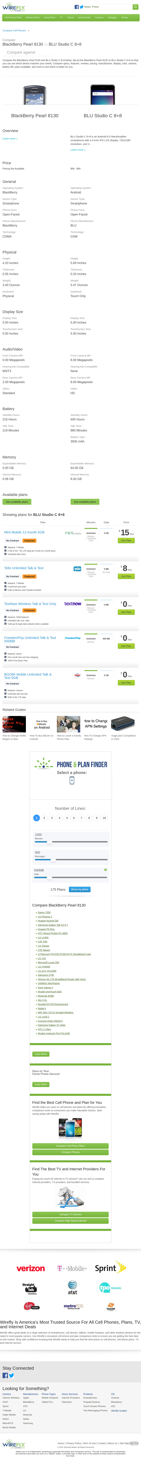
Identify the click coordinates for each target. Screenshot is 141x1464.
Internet (70, 17)
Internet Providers (69, 1397)
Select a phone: (72, 772)
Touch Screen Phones (92, 1406)
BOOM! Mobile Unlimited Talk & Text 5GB (28, 676)
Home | (61, 1442)
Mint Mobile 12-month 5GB (24, 532)
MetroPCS (8, 1422)
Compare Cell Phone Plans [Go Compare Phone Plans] (70, 1146)
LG (24, 1410)
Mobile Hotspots (49, 1397)
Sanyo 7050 (44, 912)
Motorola (27, 1414)
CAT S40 (42, 941)
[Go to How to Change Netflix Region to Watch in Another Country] (14, 724)
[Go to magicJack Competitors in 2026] (123, 724)
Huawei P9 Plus (46, 929)
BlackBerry (28, 1402)
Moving (125, 17)
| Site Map (123, 1442)
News (87, 6)
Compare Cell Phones (14, 30)
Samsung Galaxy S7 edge (52, 1025)
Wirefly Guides (130, 1394)
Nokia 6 (42, 1008)
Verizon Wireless (11, 1397)
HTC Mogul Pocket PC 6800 (53, 933)
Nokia (25, 1418)
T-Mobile (7, 1410)
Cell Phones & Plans (13, 17)
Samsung (27, 1422)
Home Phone (50, 17)
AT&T (5, 1402)
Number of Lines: (70, 808)
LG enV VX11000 (47, 971)
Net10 (5, 1418)
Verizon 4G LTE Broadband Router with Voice (62, 979)
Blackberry (113, 1402)
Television (65, 1402)
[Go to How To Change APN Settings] (95, 724)
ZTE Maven (44, 950)
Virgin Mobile (9, 1414)
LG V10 (42, 958)
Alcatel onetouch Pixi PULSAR (54, 1033)
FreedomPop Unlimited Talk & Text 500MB (30, 639)
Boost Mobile (9, 1426)
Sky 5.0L (42, 1000)
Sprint (5, 1406)
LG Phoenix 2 (45, 916)
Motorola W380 (46, 996)
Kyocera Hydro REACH (50, 1021)
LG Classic (43, 945)
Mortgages (112, 17)
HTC (25, 1406)
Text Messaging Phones (93, 1410)
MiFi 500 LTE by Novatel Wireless (55, 1012)
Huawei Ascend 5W (48, 920)
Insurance (99, 17)
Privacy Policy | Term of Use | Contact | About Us (91, 1442)
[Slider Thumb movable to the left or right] (49, 843)
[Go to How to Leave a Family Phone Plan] (68, 724)
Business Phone (33, 17)
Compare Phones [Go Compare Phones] (70, 1152)
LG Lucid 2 (43, 1016)
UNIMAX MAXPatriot (49, 983)
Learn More (41, 1054)
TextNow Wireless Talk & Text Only (30, 604)
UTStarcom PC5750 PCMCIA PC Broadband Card (64, 954)
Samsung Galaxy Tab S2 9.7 (53, 925)
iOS (110, 1406)
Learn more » (10, 138)
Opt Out (134, 1442)
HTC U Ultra (44, 1029)
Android (112, 1397)
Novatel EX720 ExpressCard (53, 1004)
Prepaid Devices (89, 1402)
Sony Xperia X (45, 987)
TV (61, 17)
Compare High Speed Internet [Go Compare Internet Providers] (70, 1220)
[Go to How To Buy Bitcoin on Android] (41, 724)
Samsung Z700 (46, 975)
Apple (25, 1397)
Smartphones (87, 1397)
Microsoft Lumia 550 (48, 962)
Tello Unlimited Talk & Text (24, 568)
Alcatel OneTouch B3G (50, 991)
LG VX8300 (44, 966)
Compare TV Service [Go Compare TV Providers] (71, 1214)
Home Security (84, 17)
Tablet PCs (46, 1402)
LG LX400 (43, 937)
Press (95, 6)
